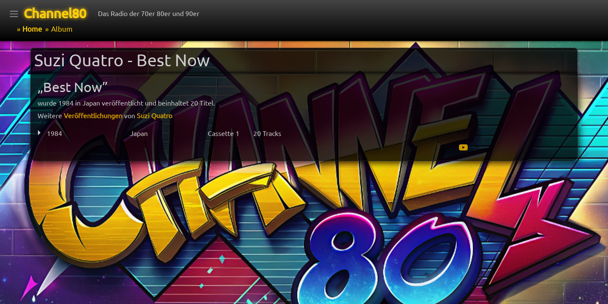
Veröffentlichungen (93, 115)
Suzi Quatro (154, 115)
